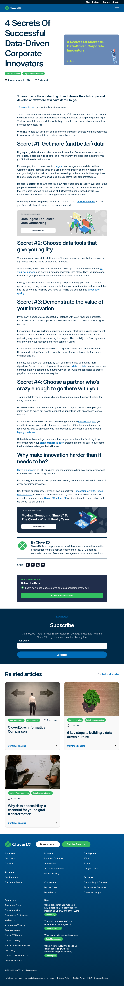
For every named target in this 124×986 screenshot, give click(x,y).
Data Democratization (95, 720)
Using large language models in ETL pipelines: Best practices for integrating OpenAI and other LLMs (61, 908)
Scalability (50, 915)
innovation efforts (85, 491)
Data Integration (16, 720)
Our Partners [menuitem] (11, 877)
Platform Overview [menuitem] (54, 858)
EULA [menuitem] (89, 978)
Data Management (53, 939)
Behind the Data (62, 586)
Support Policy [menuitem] (101, 978)
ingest (59, 166)
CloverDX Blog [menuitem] (12, 940)
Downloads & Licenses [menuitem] (16, 915)
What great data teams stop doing (61, 935)
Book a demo (47, 844)
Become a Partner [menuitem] (14, 882)
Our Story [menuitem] (10, 858)
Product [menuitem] (48, 853)
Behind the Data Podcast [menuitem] (17, 945)
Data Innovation (13, 73)
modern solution (86, 201)
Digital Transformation (33, 73)
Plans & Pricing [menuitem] (51, 873)
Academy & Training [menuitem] (15, 925)
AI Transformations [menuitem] (54, 868)
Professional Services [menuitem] (95, 887)
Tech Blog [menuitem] (10, 950)
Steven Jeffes (27, 107)
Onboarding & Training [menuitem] (95, 882)
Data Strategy (33, 720)
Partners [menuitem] (9, 872)
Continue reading (17, 746)
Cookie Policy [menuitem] (78, 978)
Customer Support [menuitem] (93, 892)
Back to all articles (110, 674)
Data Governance (53, 928)
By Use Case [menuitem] (50, 887)
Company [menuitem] (10, 853)
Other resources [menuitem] (13, 960)
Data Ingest (51, 956)
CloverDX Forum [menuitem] (13, 935)
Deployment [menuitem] (90, 853)
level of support (87, 421)
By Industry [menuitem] (50, 892)
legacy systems (26, 432)
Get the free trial (76, 844)
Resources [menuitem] (10, 900)
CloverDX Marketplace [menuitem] (16, 955)
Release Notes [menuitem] (12, 930)
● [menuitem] (47, 978)
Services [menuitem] (88, 877)
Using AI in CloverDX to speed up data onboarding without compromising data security (60, 948)
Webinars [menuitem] (10, 920)
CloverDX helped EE (55, 498)
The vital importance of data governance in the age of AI (58, 923)
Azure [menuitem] (87, 863)
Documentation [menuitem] (12, 910)
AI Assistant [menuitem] (50, 863)
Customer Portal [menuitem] (13, 905)
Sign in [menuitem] (116, 2)
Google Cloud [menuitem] (91, 868)
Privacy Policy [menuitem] (63, 978)
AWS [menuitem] (86, 858)
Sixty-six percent (26, 470)
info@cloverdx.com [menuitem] (14, 978)
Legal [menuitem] (52, 978)
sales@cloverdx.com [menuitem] (35, 978)
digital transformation (52, 442)
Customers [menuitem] (50, 882)
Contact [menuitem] (106, 2)
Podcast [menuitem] (96, 2)
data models (79, 366)
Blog (46, 900)
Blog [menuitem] (88, 2)
